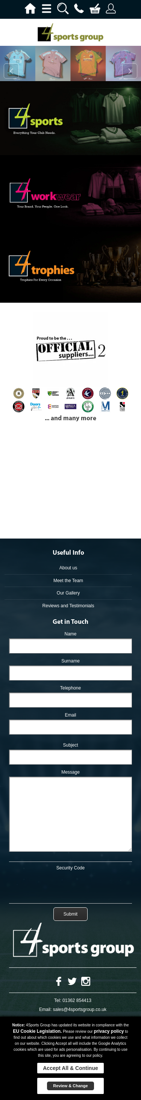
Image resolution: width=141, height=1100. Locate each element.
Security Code (70, 868)
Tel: (57, 1000)
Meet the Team (68, 580)
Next (129, 70)
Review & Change (70, 1085)
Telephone (70, 688)
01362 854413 (76, 1000)
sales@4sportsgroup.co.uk (79, 1009)
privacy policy (109, 1031)
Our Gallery (68, 593)
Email (70, 715)
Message (70, 772)
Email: (45, 1009)
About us (68, 567)
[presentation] (71, 885)
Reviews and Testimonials (68, 605)
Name (70, 634)
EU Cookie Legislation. (37, 1031)
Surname (70, 661)
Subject (70, 745)
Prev (11, 70)
